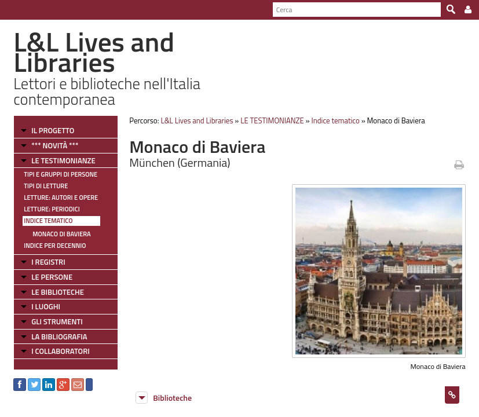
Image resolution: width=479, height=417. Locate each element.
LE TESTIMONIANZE (63, 160)
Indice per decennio (55, 245)
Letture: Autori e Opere (61, 197)
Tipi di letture (46, 186)
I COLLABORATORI (60, 351)
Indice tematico (48, 220)
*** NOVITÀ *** (54, 145)
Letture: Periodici (51, 209)
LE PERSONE (51, 277)
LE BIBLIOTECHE (57, 292)
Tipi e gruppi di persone (60, 174)
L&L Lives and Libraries (196, 120)
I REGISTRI (48, 262)
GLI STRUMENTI (56, 321)
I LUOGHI (45, 306)
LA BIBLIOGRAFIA (59, 336)
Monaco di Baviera (61, 234)
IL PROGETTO (52, 130)
